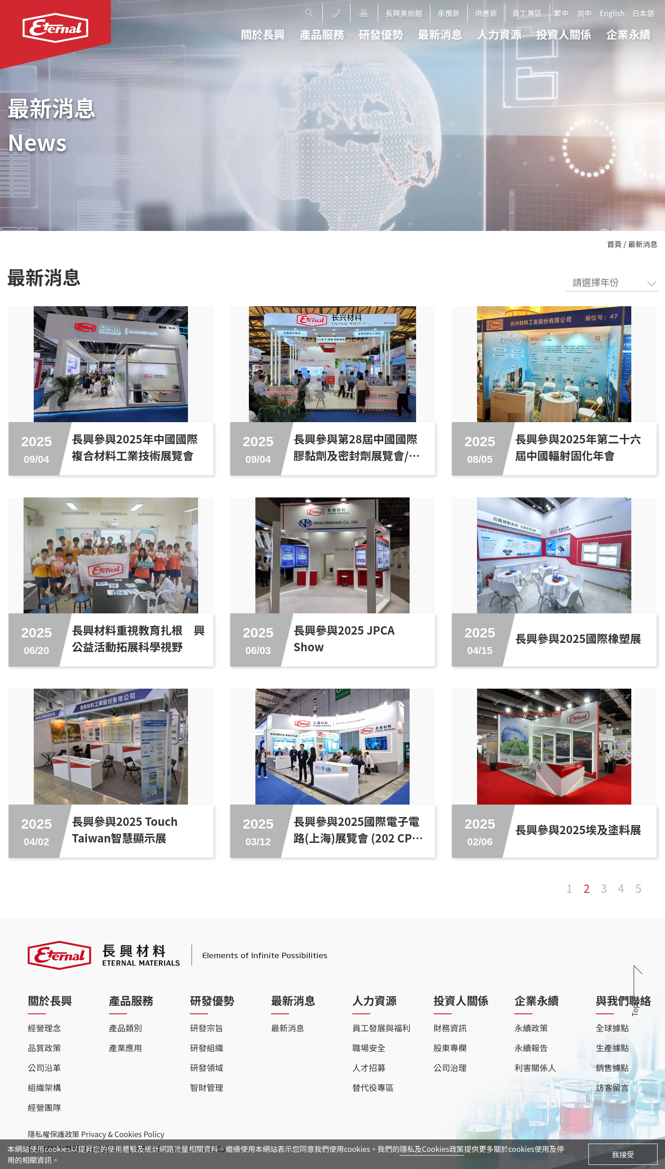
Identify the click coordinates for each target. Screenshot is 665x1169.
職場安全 (369, 1048)
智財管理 (206, 1087)
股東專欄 (450, 1048)
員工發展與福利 (381, 1028)
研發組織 (206, 1048)
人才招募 (369, 1067)
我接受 (623, 1154)
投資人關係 (564, 34)
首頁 (614, 243)
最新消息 (440, 34)
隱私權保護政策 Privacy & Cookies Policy (96, 1133)
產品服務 (322, 34)
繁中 (561, 12)
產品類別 (125, 1028)
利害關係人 (535, 1067)
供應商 (486, 12)
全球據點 (612, 1028)
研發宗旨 (206, 1028)
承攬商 (449, 12)
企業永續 (628, 34)
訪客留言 (612, 1087)
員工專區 (527, 12)
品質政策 (44, 1048)
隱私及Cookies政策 (431, 1148)
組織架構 (44, 1087)
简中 (584, 12)
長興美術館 (404, 12)
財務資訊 (450, 1028)
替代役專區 (373, 1087)
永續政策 (531, 1028)
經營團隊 (44, 1107)
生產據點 (612, 1048)
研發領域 (206, 1067)
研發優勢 (381, 34)
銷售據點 (612, 1067)
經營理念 (44, 1028)
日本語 (643, 12)
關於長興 (263, 34)
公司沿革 (44, 1067)
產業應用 (125, 1048)
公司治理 (450, 1067)
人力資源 (499, 34)
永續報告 (531, 1048)
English (612, 12)
